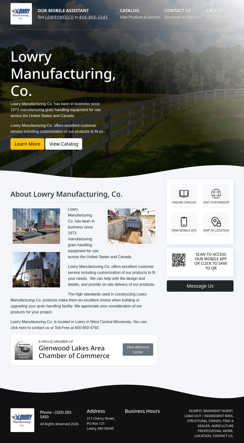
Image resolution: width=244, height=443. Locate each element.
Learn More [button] (27, 144)
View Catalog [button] (63, 144)
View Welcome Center (138, 349)
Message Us (200, 286)
